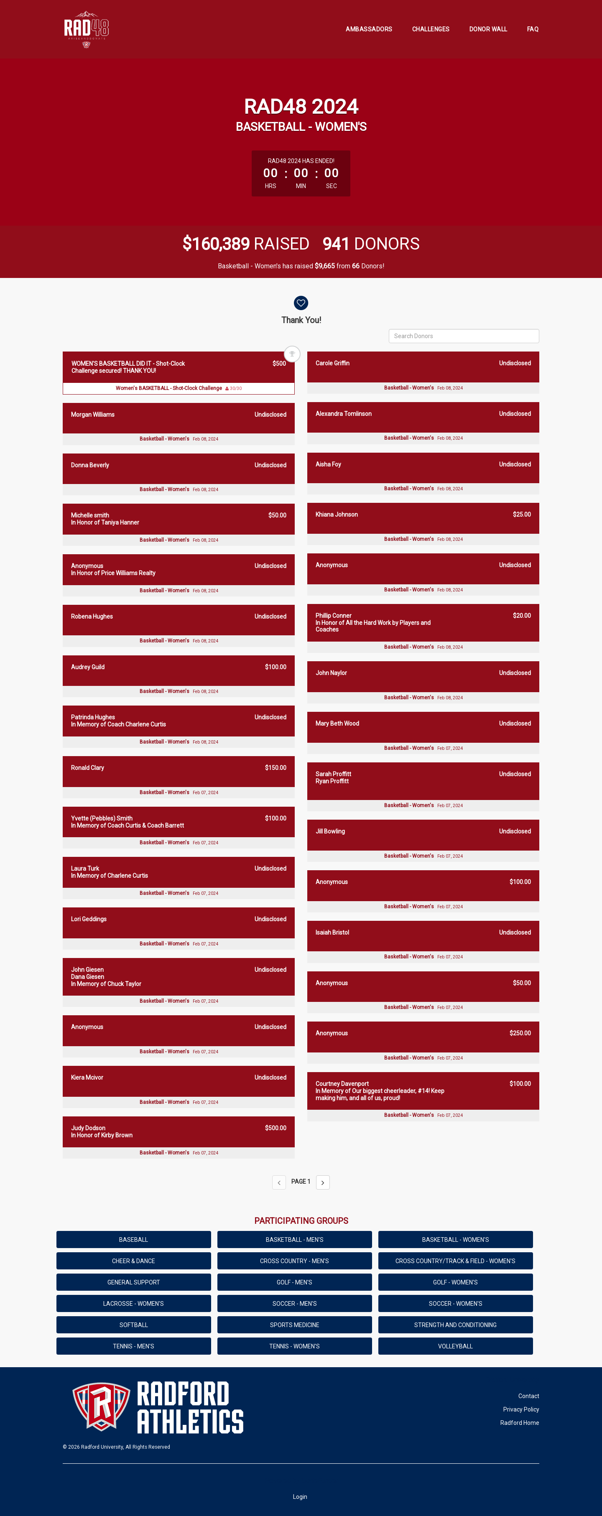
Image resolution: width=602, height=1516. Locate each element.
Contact (528, 1396)
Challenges (431, 29)
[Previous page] (279, 1182)
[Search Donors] (464, 336)
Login (300, 1496)
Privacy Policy (521, 1409)
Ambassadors (369, 29)
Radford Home (519, 1422)
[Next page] (323, 1182)
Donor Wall (488, 29)
